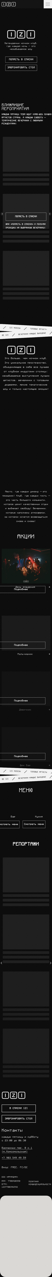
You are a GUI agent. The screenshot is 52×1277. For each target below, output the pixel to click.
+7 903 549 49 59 (14, 1158)
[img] (8, 4)
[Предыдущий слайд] (2, 214)
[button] (39, 804)
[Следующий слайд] (49, 214)
